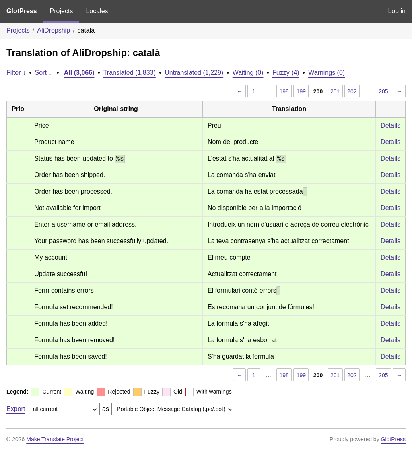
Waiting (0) (248, 72)
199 (301, 91)
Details (390, 125)
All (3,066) (79, 72)
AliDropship (53, 30)
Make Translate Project (55, 439)
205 (383, 91)
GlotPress (21, 11)
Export (15, 408)
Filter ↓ (16, 72)
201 (335, 91)
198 (284, 91)
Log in (397, 11)
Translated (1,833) (129, 72)
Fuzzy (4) (285, 72)
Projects (61, 11)
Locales (97, 11)
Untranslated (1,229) (194, 72)
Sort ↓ (43, 72)
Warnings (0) (326, 72)
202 (351, 91)
